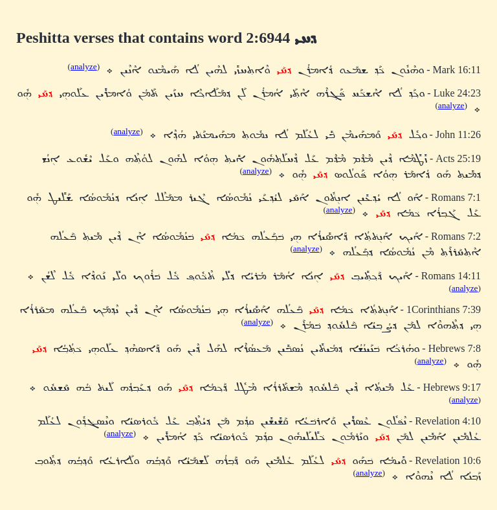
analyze (84, 66)
